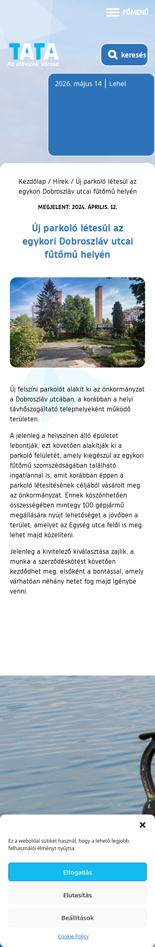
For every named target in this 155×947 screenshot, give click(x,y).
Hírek (61, 181)
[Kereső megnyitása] (124, 54)
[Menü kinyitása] (127, 11)
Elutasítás (77, 895)
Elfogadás (77, 872)
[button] (142, 825)
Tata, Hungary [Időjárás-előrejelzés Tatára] (101, 120)
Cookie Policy (73, 936)
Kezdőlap (33, 181)
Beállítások (77, 917)
